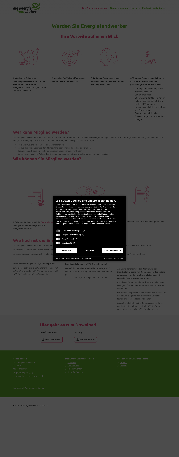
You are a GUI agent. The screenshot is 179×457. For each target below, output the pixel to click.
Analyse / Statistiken (70, 235)
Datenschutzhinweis (73, 259)
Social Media (67, 239)
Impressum (60, 259)
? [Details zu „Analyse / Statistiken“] (82, 235)
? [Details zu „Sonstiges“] (74, 243)
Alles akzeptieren (112, 250)
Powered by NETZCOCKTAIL (113, 259)
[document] (89, 213)
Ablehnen (66, 250)
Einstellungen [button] (86, 259)
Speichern (89, 250)
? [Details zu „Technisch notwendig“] (83, 231)
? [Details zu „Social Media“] (76, 239)
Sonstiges (66, 243)
